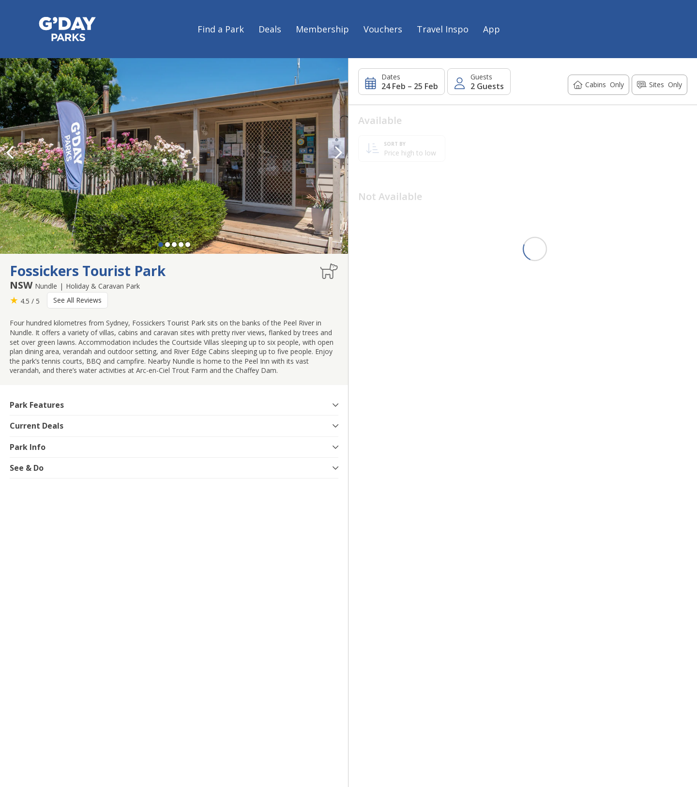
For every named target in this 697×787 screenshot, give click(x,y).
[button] (338, 152)
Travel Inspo (443, 29)
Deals (269, 29)
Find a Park (220, 29)
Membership (322, 29)
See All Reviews (77, 300)
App (491, 29)
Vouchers (383, 29)
